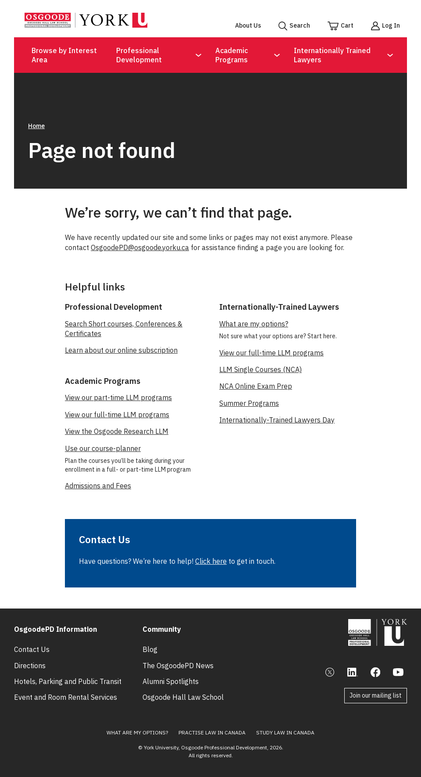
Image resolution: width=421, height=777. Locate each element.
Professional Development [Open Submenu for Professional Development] (139, 55)
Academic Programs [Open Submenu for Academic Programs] (231, 55)
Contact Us (32, 649)
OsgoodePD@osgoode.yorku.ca (140, 247)
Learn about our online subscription (121, 350)
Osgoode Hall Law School (183, 697)
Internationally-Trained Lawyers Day (277, 419)
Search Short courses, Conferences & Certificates (123, 328)
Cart (347, 25)
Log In (391, 25)
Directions (30, 665)
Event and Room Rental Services (65, 697)
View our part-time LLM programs (118, 397)
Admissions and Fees (98, 485)
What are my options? (253, 323)
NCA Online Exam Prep (255, 386)
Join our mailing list (376, 695)
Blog (150, 649)
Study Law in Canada (285, 732)
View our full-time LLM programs (117, 414)
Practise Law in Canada (212, 732)
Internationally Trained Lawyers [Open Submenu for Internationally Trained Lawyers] (332, 55)
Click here (211, 561)
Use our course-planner (103, 448)
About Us (248, 25)
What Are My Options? (137, 732)
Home (36, 126)
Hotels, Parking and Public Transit (67, 681)
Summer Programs (249, 403)
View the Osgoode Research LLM (116, 431)
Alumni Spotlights (171, 681)
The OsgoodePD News (178, 665)
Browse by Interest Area (64, 55)
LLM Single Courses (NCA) (260, 369)
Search (299, 25)
